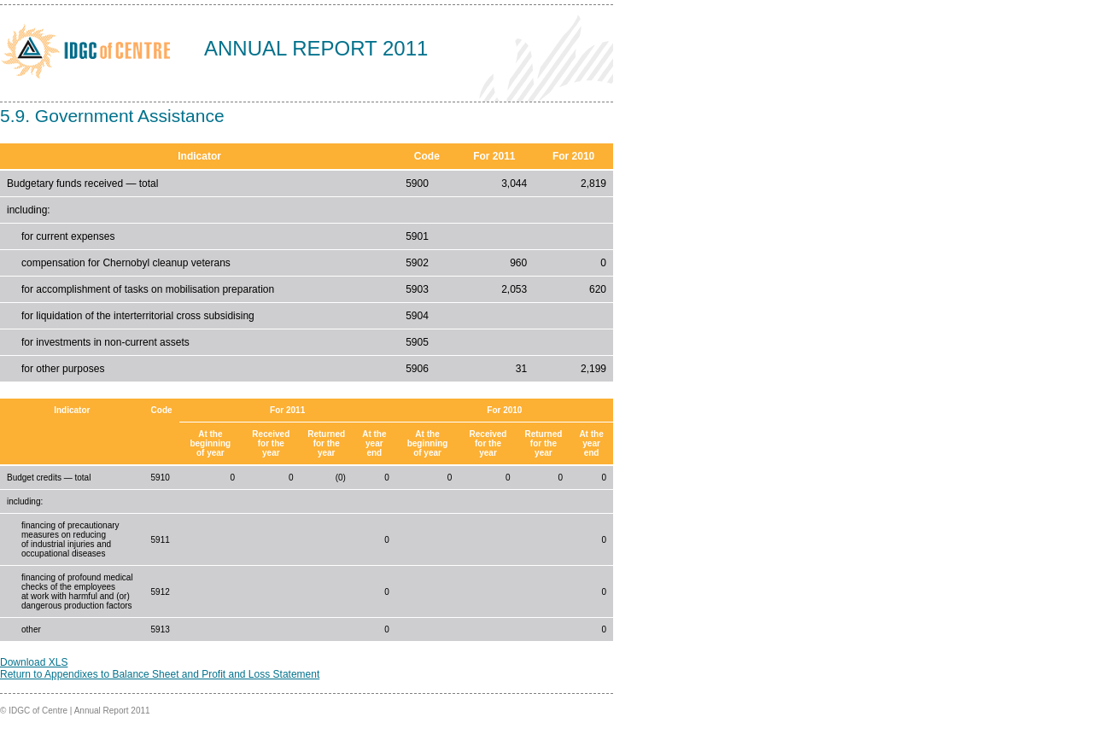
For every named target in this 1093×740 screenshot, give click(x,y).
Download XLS (33, 662)
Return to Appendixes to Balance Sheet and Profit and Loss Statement (159, 674)
